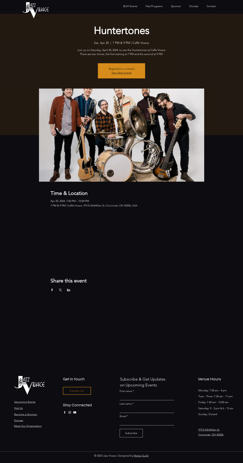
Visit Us (18, 408)
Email (123, 416)
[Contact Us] (77, 391)
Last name (126, 403)
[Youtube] (74, 412)
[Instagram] (69, 412)
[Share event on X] (60, 290)
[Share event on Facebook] (52, 290)
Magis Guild (141, 455)
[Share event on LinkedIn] (68, 290)
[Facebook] (64, 412)
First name (126, 391)
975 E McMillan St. (209, 429)
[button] (155, 6)
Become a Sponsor (25, 414)
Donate (18, 420)
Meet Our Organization (28, 426)
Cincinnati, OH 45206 (211, 434)
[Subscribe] (131, 433)
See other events (122, 72)
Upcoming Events (24, 401)
